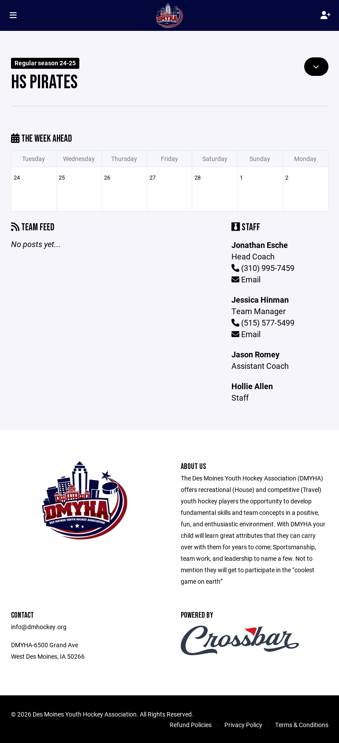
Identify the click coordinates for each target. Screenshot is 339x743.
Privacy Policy (243, 724)
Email (246, 279)
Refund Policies (191, 724)
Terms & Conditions (301, 724)
